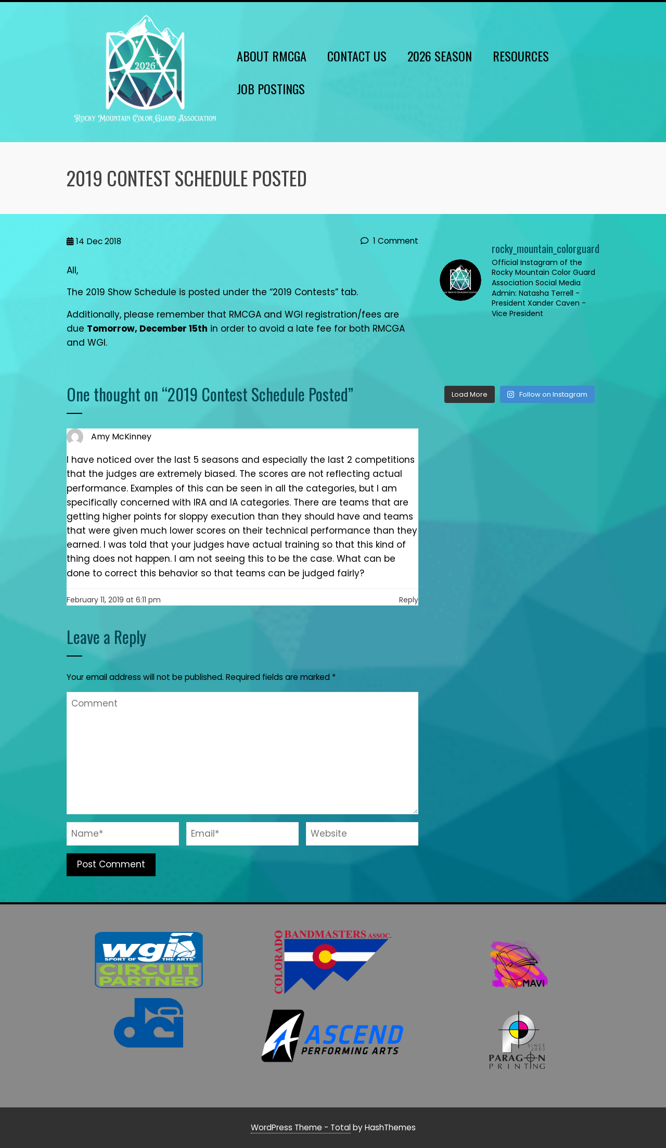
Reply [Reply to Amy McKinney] (408, 600)
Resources (521, 55)
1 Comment (389, 240)
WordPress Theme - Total (301, 1127)
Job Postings (271, 88)
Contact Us (357, 55)
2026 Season (439, 55)
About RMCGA (271, 55)
